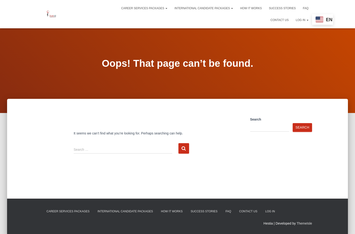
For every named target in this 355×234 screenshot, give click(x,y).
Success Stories (282, 8)
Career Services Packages (144, 8)
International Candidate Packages (203, 8)
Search (255, 119)
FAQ (306, 8)
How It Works (251, 8)
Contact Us (279, 20)
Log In (302, 20)
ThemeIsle (304, 223)
